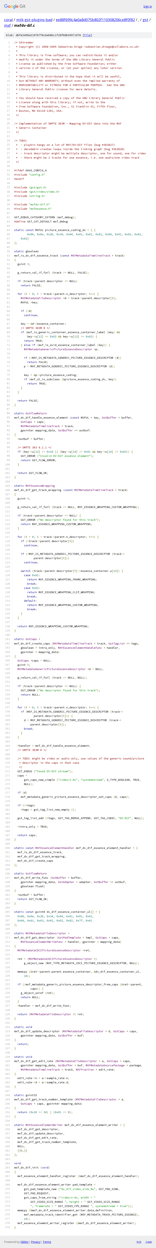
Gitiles (24, 1242)
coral (8, 19)
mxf (7, 25)
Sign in (147, 6)
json (148, 1242)
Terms (47, 1242)
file (87, 35)
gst (145, 19)
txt (138, 1242)
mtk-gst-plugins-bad (34, 19)
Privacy (35, 1242)
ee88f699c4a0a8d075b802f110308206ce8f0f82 (95, 19)
